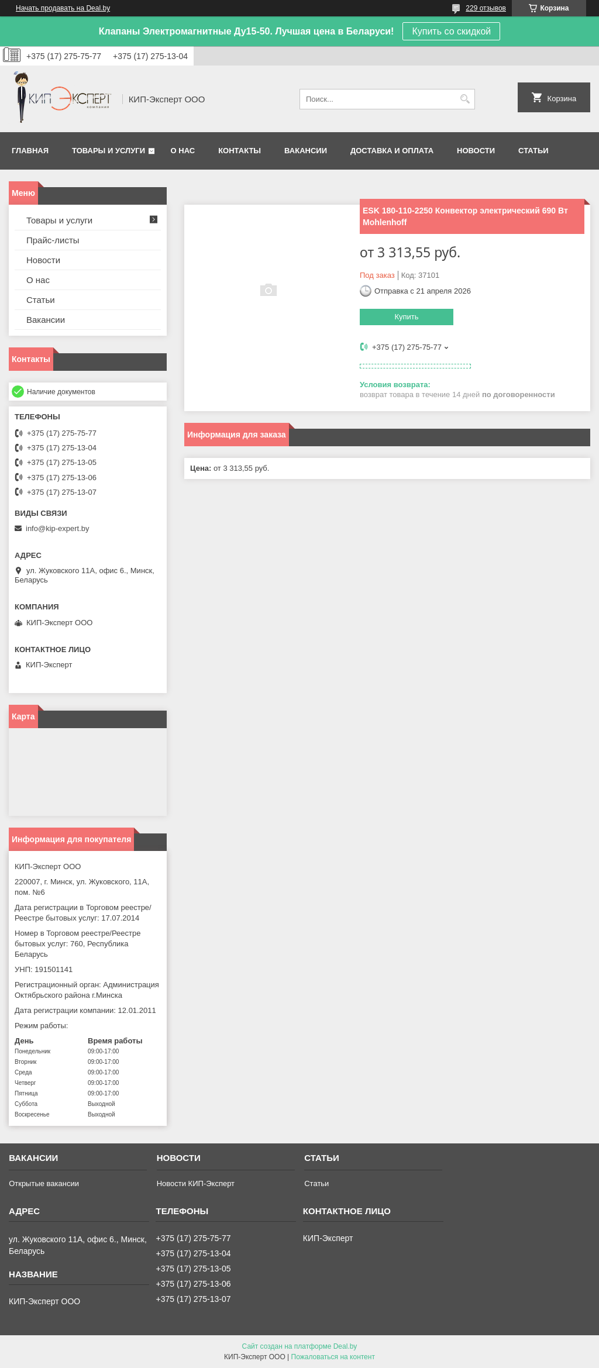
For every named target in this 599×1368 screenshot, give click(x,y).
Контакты (239, 150)
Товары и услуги (108, 150)
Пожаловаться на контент (333, 1357)
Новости (476, 150)
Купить (406, 316)
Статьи (533, 150)
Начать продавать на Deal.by (63, 8)
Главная (30, 150)
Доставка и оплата (391, 150)
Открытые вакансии (44, 1183)
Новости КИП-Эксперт (196, 1183)
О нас (183, 150)
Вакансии (305, 150)
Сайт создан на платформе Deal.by (299, 1346)
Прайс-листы (53, 240)
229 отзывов (486, 8)
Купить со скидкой (451, 31)
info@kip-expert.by (57, 528)
